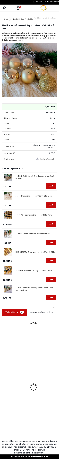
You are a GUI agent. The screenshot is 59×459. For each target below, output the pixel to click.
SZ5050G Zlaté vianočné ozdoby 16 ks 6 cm (34, 215)
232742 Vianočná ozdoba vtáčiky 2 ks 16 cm (34, 196)
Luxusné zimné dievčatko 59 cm (50, 411)
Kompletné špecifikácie (41, 312)
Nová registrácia (53, 2)
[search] (4, 8)
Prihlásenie (39, 2)
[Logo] (43, 8)
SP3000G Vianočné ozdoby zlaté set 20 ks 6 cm (36, 270)
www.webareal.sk (39, 456)
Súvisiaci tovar (14, 312)
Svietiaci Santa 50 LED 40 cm (9, 400)
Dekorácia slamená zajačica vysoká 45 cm (36, 389)
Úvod (6, 19)
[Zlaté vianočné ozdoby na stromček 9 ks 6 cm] (29, 70)
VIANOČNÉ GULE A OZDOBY (22, 19)
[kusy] (6, 414)
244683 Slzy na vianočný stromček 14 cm (33, 234)
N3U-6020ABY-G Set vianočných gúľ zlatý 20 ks (35, 252)
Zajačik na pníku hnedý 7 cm (23, 375)
